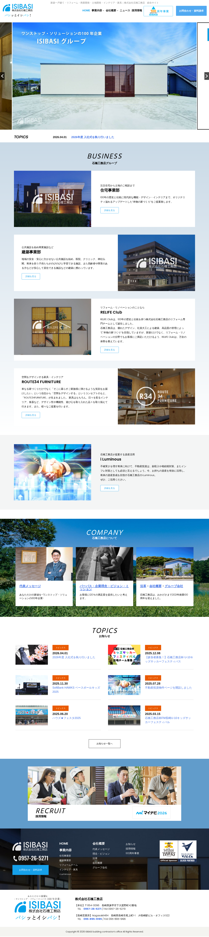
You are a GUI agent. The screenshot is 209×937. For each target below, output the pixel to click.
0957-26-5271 (92, 909)
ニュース (125, 10)
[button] (2, 76)
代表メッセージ (30, 586)
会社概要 (155, 586)
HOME (86, 10)
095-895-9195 (92, 919)
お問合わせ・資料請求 (191, 11)
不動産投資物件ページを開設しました (168, 687)
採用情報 (137, 10)
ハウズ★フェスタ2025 (66, 718)
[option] (104, 76)
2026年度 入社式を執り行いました (92, 137)
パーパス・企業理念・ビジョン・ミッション (104, 588)
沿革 (143, 586)
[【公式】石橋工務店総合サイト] (18, 11)
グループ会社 (174, 586)
